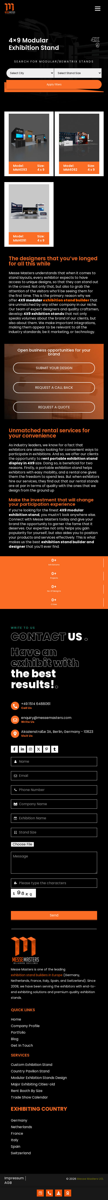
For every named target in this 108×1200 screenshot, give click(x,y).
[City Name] (30, 73)
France (17, 1133)
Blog (14, 1038)
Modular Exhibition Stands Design (39, 1077)
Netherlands (21, 1126)
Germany (19, 1120)
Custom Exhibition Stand (31, 1064)
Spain (15, 1146)
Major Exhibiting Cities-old (33, 1084)
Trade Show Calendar (29, 1097)
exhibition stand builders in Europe (36, 975)
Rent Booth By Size (26, 1090)
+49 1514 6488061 (36, 704)
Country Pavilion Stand (30, 1071)
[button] (54, 368)
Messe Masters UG (90, 1179)
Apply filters (54, 84)
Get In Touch (22, 1045)
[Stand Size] (78, 73)
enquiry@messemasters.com (46, 718)
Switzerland (21, 1153)
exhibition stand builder (66, 300)
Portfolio (18, 1032)
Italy (14, 1140)
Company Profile (25, 1025)
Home (16, 1019)
